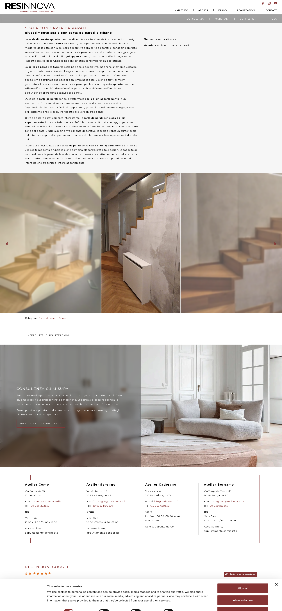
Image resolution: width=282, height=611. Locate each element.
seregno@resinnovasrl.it (110, 505)
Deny (243, 601)
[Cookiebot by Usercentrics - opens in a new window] (23, 604)
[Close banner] (276, 574)
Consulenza (195, 18)
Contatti (271, 10)
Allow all (242, 577)
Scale (62, 318)
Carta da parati (48, 318)
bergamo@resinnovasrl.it (228, 505)
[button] (6, 243)
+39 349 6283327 (160, 509)
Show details (188, 601)
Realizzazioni (246, 10)
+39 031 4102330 (39, 509)
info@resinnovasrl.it (166, 504)
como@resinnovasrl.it (47, 505)
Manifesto (181, 10)
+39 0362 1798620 (102, 509)
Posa (273, 18)
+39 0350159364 (218, 509)
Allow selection (243, 589)
